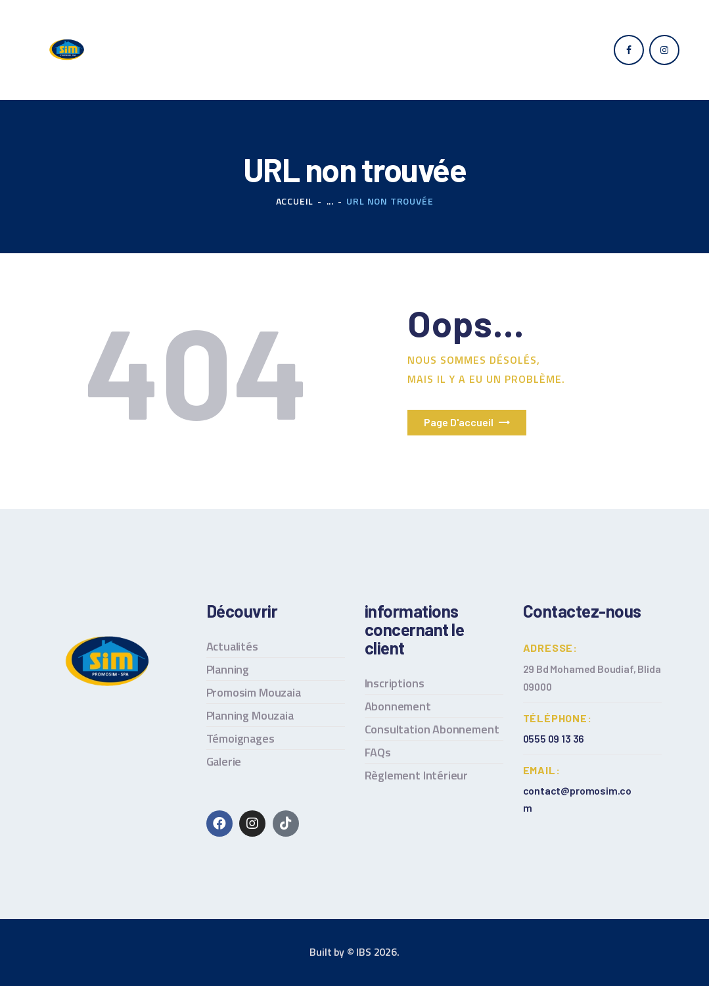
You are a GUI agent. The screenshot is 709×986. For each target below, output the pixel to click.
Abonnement (398, 706)
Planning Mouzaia (250, 715)
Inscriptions (394, 683)
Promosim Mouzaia (253, 692)
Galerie (224, 761)
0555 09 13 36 (554, 738)
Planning (228, 669)
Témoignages (240, 738)
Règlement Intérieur (417, 775)
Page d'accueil (458, 422)
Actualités (232, 646)
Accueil (295, 201)
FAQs (378, 752)
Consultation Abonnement (432, 729)
